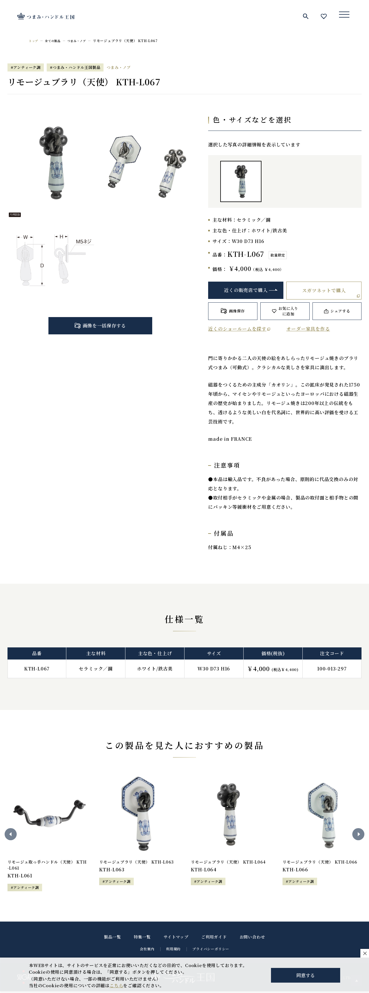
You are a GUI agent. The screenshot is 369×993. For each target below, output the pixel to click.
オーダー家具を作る (308, 328)
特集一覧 (142, 938)
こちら (116, 985)
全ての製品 (56, 40)
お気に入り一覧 (324, 16)
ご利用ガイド (214, 938)
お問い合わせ (252, 938)
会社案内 (147, 950)
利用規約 (173, 950)
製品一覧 (112, 938)
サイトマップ (176, 938)
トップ (34, 40)
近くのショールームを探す (237, 328)
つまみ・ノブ (83, 40)
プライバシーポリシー (210, 950)
